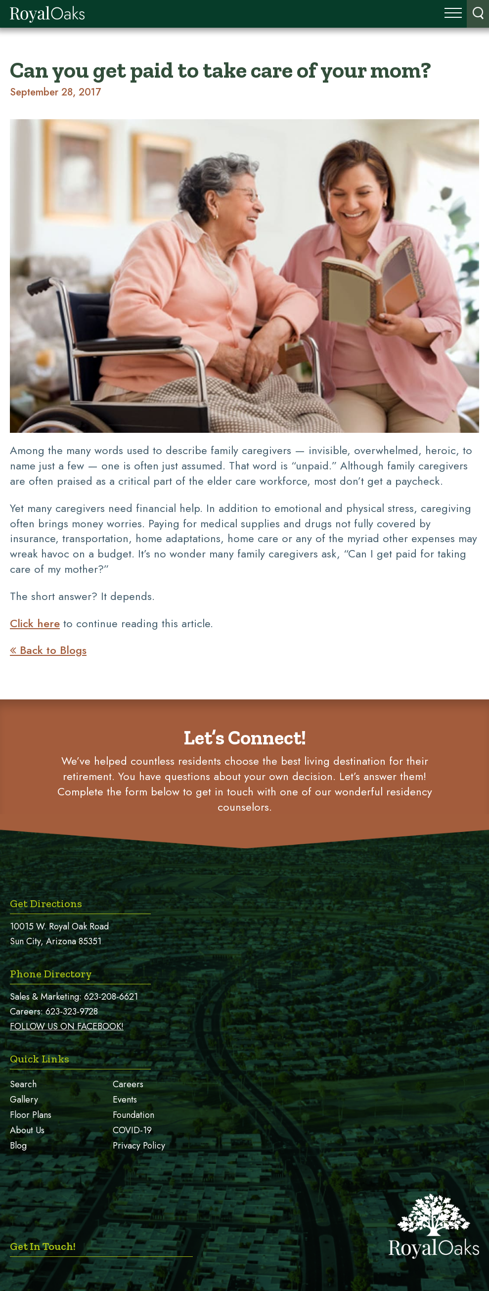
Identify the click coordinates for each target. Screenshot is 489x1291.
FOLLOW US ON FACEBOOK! (67, 1026)
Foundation (133, 1114)
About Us (27, 1130)
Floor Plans (30, 1114)
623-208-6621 (111, 996)
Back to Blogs (48, 650)
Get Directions (46, 903)
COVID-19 (132, 1130)
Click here (35, 623)
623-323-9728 (71, 1011)
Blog (18, 1145)
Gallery (24, 1099)
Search (23, 1084)
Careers (128, 1084)
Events (125, 1099)
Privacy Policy (139, 1145)
